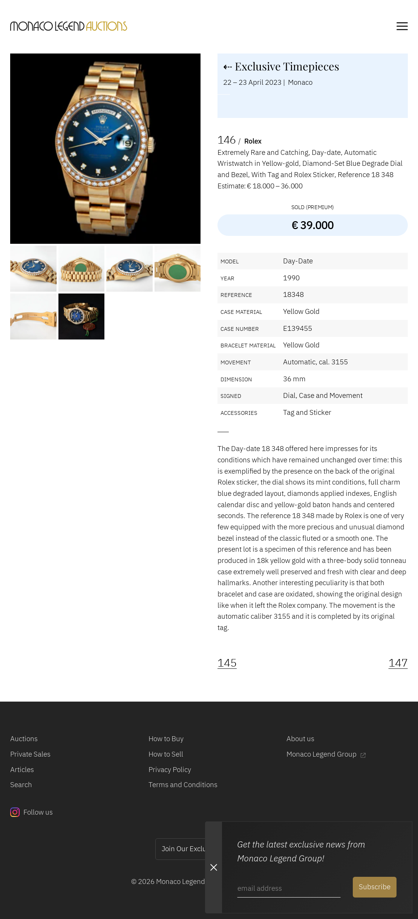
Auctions (24, 738)
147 (398, 663)
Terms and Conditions (183, 784)
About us (300, 738)
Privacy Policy (170, 769)
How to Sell (166, 753)
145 (227, 663)
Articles (22, 769)
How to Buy (166, 738)
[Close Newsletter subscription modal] (213, 867)
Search (21, 784)
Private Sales (30, 753)
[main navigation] (402, 27)
